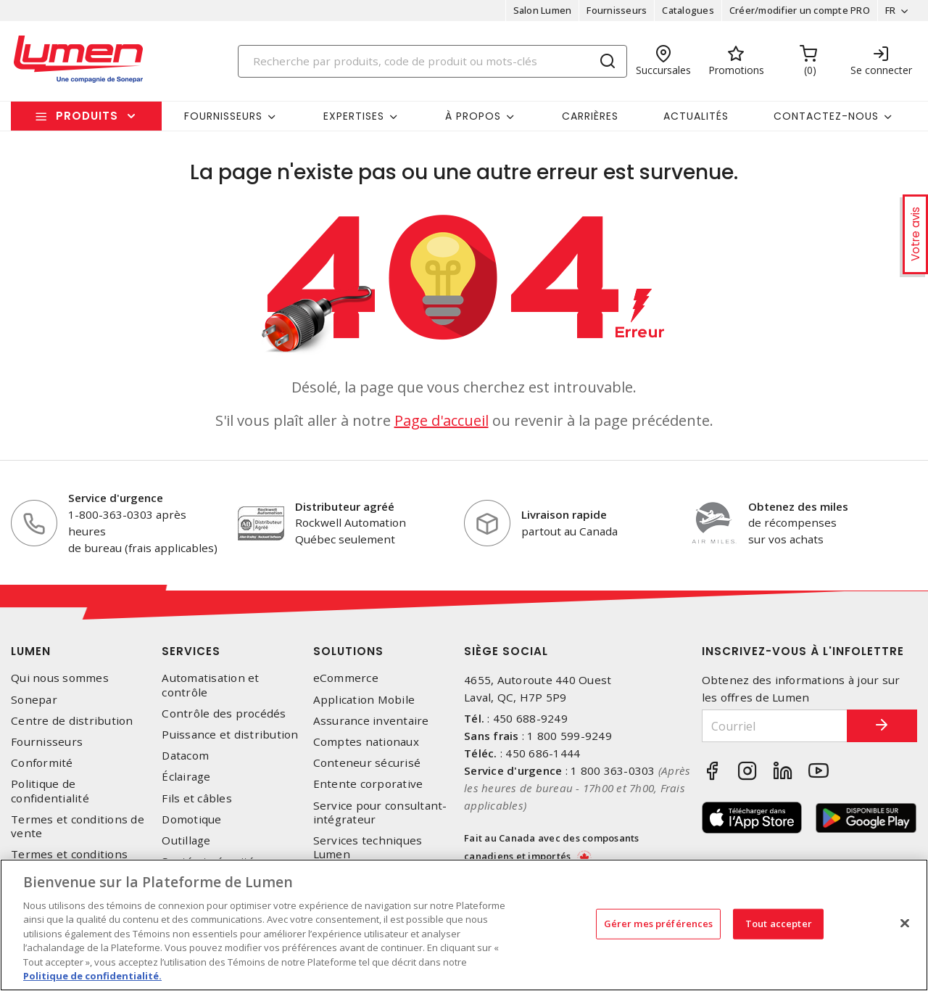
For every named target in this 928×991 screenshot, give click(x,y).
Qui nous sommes (60, 678)
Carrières (590, 116)
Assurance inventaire (371, 721)
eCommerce (345, 678)
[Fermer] (905, 923)
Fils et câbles (197, 798)
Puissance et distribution (230, 734)
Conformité (42, 763)
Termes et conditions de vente (77, 826)
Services (191, 651)
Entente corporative (368, 784)
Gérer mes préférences (658, 923)
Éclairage (186, 777)
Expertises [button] (353, 116)
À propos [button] (473, 116)
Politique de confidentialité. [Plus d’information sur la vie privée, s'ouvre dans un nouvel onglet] (92, 975)
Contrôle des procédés (224, 713)
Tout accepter (778, 923)
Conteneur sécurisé (367, 763)
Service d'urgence (115, 497)
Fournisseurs (617, 10)
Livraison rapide (564, 514)
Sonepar (34, 700)
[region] (464, 925)
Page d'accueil (441, 420)
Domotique (191, 819)
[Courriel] (774, 726)
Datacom (185, 755)
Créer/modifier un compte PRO (799, 10)
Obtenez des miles (798, 506)
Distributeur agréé (344, 506)
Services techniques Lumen (368, 847)
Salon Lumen (542, 10)
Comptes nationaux (366, 742)
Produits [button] (87, 115)
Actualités (696, 116)
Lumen (31, 651)
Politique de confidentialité (50, 791)
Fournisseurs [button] (223, 116)
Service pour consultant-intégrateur (380, 812)
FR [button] (889, 10)
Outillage (186, 840)
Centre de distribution (72, 721)
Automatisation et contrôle (210, 685)
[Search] (433, 61)
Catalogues (688, 10)
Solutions (348, 651)
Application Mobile (364, 700)
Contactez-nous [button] (826, 116)
